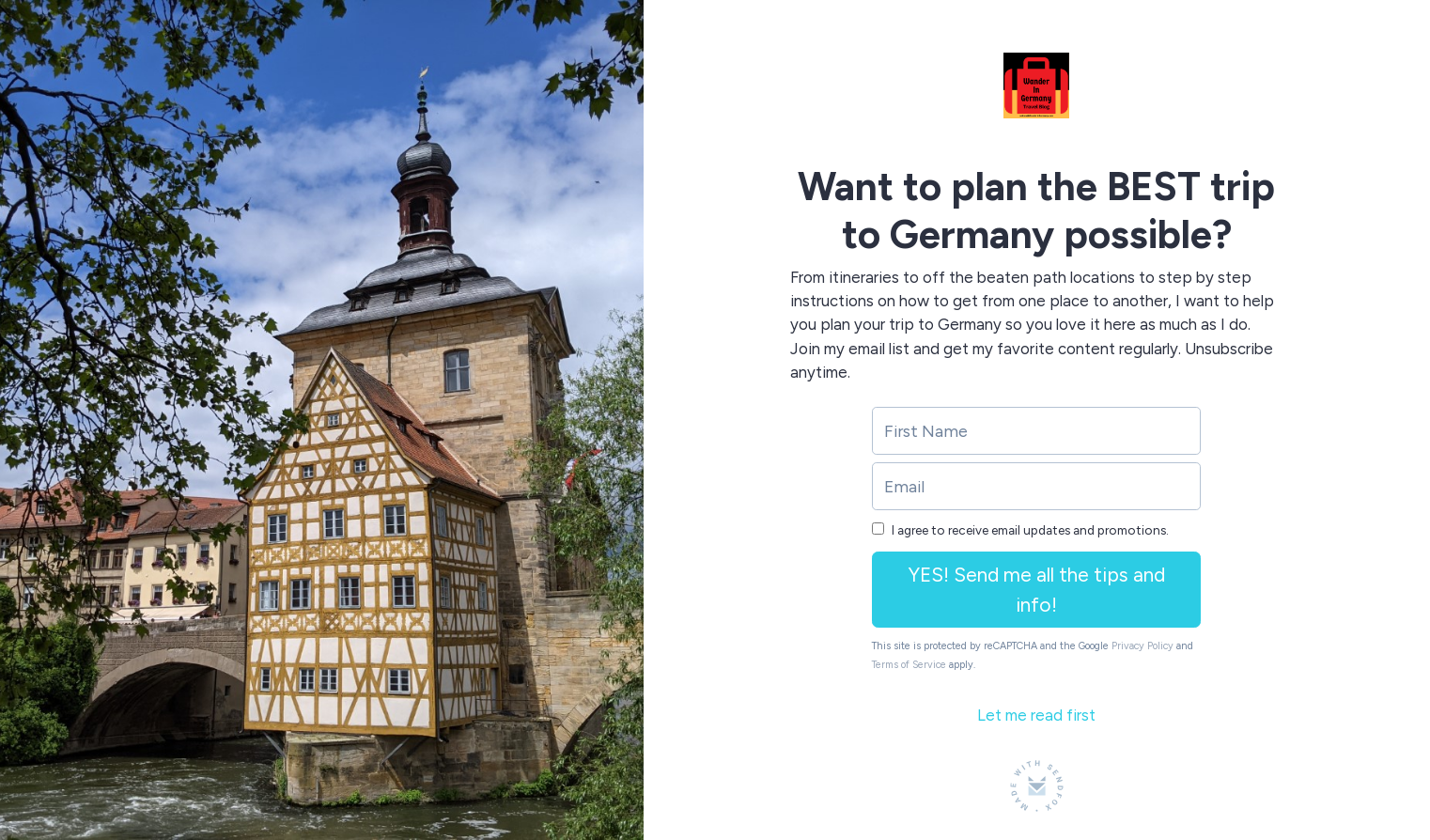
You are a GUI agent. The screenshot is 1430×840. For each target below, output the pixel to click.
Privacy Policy (1142, 646)
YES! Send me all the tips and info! (1037, 589)
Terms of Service (909, 665)
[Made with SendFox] (1037, 786)
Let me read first (1036, 715)
